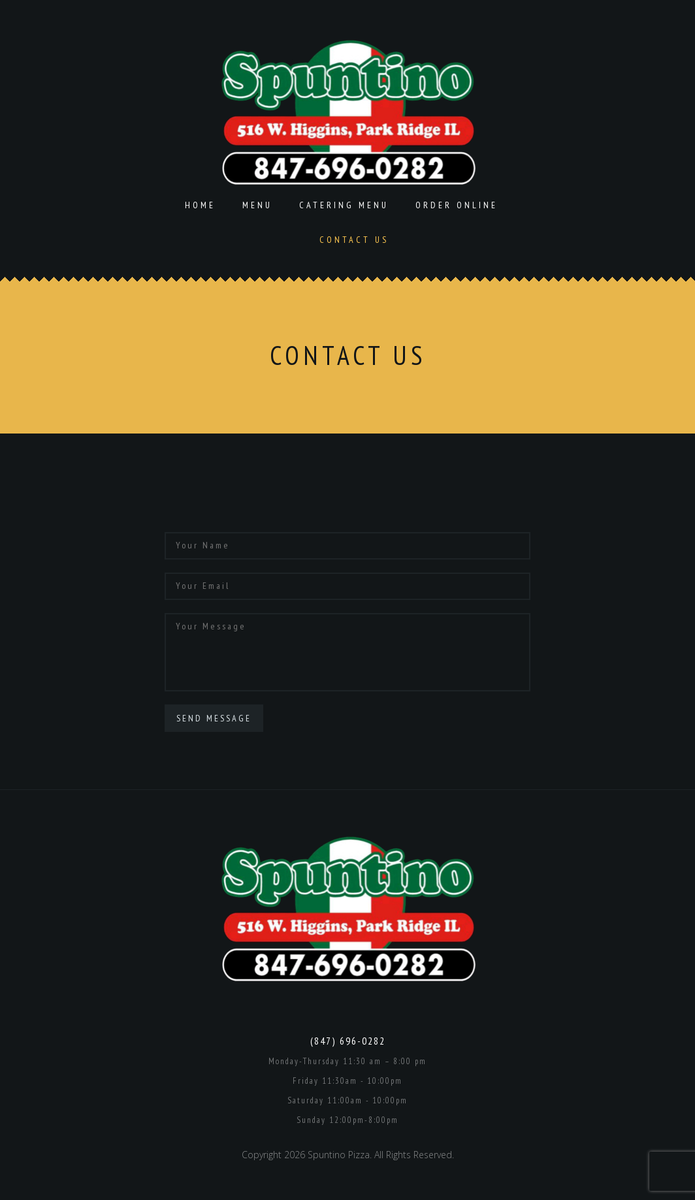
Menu (257, 205)
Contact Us (354, 239)
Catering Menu (344, 205)
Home (200, 205)
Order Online (456, 205)
